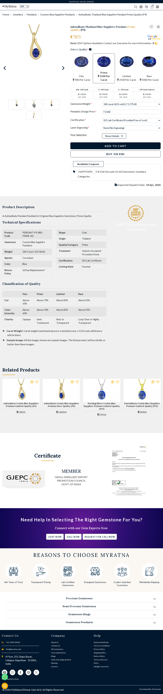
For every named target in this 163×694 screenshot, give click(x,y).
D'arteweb (156, 689)
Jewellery (18, 14)
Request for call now (100, 537)
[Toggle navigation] (157, 6)
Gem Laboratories (58, 653)
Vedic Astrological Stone (61, 660)
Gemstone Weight (81, 103)
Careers (54, 666)
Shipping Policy (100, 653)
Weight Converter (101, 666)
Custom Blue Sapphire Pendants (57, 14)
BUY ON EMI (115, 154)
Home (5, 14)
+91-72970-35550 (13, 642)
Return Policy (99, 656)
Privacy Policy (99, 649)
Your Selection (78, 135)
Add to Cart (115, 146)
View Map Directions (10, 679)
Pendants (32, 14)
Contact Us (55, 646)
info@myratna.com (13, 649)
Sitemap (54, 663)
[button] (158, 26)
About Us (55, 642)
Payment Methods (101, 642)
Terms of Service (101, 660)
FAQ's (96, 663)
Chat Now (55, 537)
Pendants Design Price (83, 111)
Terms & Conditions (102, 646)
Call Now (73, 537)
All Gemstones (57, 649)
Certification (78, 119)
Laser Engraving (79, 127)
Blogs (53, 656)
